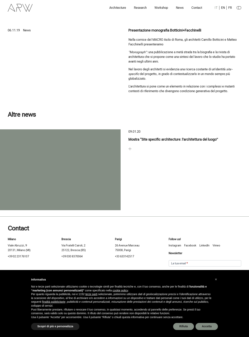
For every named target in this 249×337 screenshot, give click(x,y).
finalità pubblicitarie (53, 301)
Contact (196, 7)
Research (140, 7)
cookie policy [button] (120, 290)
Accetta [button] (207, 326)
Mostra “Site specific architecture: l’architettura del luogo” (173, 139)
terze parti (91, 294)
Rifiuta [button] (183, 326)
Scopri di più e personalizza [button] (55, 326)
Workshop (161, 7)
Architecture (117, 7)
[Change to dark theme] (239, 7)
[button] (216, 279)
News (180, 7)
